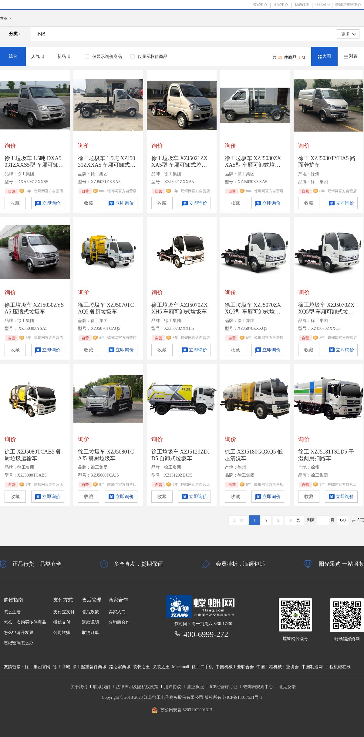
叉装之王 (161, 667)
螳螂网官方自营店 (48, 191)
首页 (3, 18)
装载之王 (141, 667)
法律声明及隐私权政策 (137, 687)
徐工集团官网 (37, 667)
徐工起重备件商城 (89, 667)
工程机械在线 (338, 667)
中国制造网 (312, 667)
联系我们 (101, 687)
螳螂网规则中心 (258, 687)
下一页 (294, 520)
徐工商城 (61, 667)
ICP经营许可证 (224, 687)
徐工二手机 (202, 667)
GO (343, 520)
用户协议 (172, 687)
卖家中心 (281, 4)
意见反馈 (287, 687)
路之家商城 (119, 667)
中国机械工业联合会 (235, 667)
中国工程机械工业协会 (277, 667)
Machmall (180, 667)
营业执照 (195, 687)
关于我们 (78, 687)
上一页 (238, 520)
